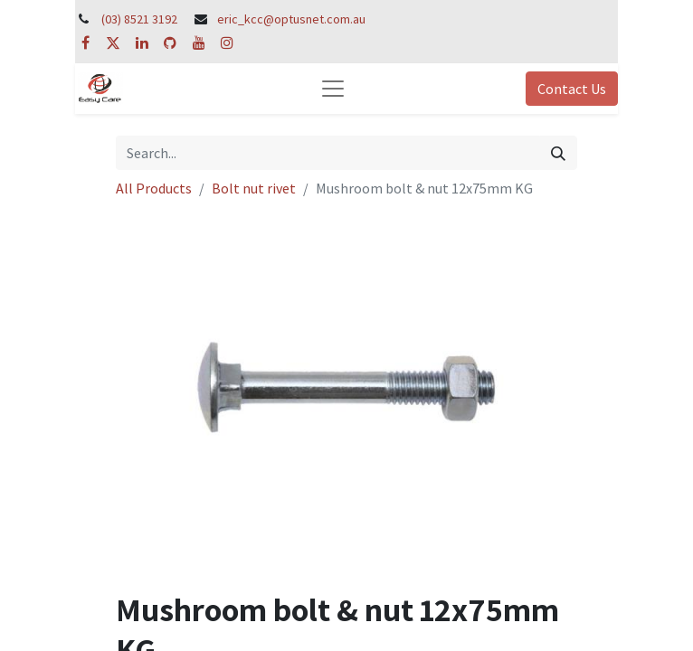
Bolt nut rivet (254, 188)
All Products (154, 188)
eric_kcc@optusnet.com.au (291, 19)
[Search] (558, 153)
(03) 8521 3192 (139, 19)
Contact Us (571, 89)
